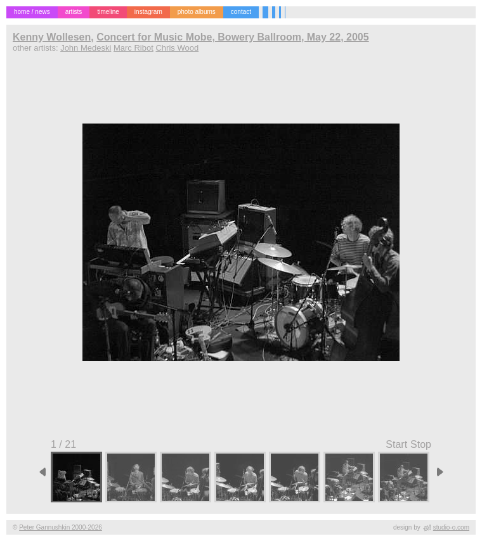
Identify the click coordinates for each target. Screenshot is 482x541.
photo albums (197, 11)
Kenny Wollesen (52, 37)
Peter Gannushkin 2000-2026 (60, 527)
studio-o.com (451, 527)
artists (73, 11)
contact (241, 11)
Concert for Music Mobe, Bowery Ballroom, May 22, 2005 (232, 37)
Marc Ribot (133, 48)
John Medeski (85, 48)
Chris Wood (177, 48)
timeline (108, 11)
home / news (32, 11)
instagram (148, 11)
